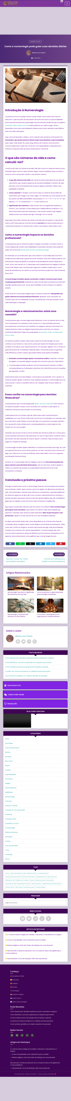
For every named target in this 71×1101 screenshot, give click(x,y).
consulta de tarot (43, 872)
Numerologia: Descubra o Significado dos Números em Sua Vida (21, 593)
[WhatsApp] (42, 917)
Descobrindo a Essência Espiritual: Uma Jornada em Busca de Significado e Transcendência (35, 1063)
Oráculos (8, 800)
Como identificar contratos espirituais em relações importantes (28, 661)
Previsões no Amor (12, 822)
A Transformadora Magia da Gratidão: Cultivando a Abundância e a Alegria (34, 934)
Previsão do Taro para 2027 (15, 809)
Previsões (8, 813)
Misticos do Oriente (38, 53)
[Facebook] (10, 543)
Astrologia (9, 742)
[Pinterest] (60, 543)
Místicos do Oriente (22, 879)
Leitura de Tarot (51, 875)
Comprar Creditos (17, 993)
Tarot (7, 849)
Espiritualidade (10, 773)
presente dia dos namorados (45, 879)
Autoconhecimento (12, 747)
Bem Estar (9, 760)
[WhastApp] (20, 543)
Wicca (7, 858)
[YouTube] (23, 640)
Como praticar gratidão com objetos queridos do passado (26, 675)
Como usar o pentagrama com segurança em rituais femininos (47, 614)
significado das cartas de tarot (52, 882)
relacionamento (36, 882)
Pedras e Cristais (11, 805)
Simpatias (8, 836)
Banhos (8, 751)
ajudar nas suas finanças (43, 404)
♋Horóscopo (14, 979)
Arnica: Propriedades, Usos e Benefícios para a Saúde (26, 939)
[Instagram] (29, 640)
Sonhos (7, 840)
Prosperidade (10, 827)
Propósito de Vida (11, 882)
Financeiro (9, 778)
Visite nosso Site (12, 684)
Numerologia (35, 41)
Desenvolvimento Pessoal (13, 875)
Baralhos (8, 756)
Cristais (8, 769)
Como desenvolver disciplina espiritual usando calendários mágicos (29, 657)
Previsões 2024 (10, 818)
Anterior (12, 554)
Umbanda (8, 853)
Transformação (40, 886)
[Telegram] (50, 543)
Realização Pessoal (24, 882)
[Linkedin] (40, 543)
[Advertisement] (35, 21)
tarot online (19, 886)
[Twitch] (34, 640)
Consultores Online (14, 694)
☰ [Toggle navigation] (67, 3)
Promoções (10, 703)
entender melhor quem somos (16, 125)
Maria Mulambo (10, 787)
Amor (7, 738)
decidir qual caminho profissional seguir (34, 250)
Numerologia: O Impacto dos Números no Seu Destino (20, 614)
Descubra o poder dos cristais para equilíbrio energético (17, 560)
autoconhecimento (16, 872)
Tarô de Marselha (11, 845)
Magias (7, 782)
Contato (14, 986)
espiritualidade (40, 875)
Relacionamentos (11, 831)
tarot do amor (10, 886)
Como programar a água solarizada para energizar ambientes (50, 593)
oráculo (32, 879)
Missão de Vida (10, 879)
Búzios (7, 764)
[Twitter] (30, 543)
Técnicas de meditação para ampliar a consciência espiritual (53, 560)
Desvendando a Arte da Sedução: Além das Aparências (27, 958)
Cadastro (15, 982)
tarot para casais (29, 886)
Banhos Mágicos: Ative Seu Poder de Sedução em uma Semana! (30, 944)
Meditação (9, 791)
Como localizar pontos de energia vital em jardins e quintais (26, 666)
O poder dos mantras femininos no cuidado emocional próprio (27, 670)
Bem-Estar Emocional (30, 872)
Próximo (59, 554)
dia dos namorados (29, 875)
